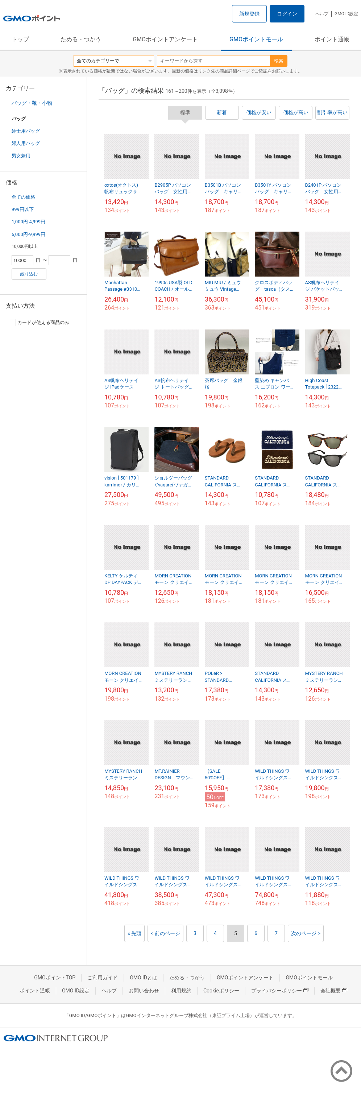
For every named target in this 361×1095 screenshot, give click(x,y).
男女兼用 (21, 155)
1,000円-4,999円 (28, 221)
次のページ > (305, 933)
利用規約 (181, 991)
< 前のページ (165, 933)
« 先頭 (134, 933)
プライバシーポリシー (279, 991)
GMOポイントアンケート (165, 39)
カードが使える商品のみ (39, 322)
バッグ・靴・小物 (32, 103)
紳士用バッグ (26, 131)
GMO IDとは (143, 977)
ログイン (287, 14)
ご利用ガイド (102, 977)
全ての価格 (23, 197)
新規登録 (249, 14)
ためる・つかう (81, 39)
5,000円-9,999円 (28, 234)
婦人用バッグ (26, 143)
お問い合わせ (144, 991)
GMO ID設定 (346, 13)
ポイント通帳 (332, 39)
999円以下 (23, 209)
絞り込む (29, 274)
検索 (278, 60)
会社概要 (333, 991)
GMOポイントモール (256, 39)
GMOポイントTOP (54, 977)
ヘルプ (321, 13)
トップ (20, 39)
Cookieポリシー (221, 991)
